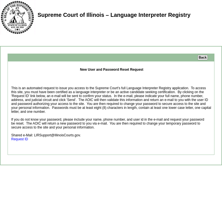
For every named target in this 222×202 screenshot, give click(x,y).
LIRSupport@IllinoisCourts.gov (57, 135)
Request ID (19, 139)
